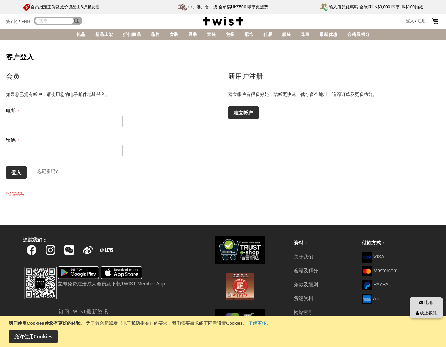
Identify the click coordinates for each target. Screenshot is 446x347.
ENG (25, 21)
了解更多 (257, 323)
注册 (422, 20)
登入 (410, 20)
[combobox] (54, 21)
